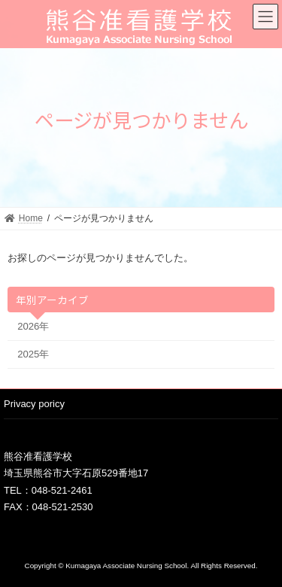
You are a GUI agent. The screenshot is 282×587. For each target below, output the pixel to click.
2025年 (33, 354)
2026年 (33, 325)
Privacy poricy (34, 403)
